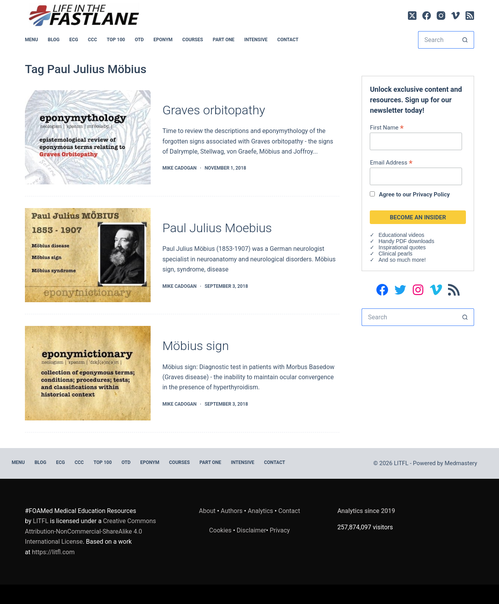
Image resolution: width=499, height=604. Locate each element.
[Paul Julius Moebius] (88, 255)
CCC (92, 39)
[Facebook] (426, 15)
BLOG (54, 39)
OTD (139, 39)
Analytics (260, 511)
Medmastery (461, 463)
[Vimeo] (455, 15)
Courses (192, 39)
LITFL (41, 521)
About (207, 511)
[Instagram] (441, 15)
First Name (387, 127)
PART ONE (224, 39)
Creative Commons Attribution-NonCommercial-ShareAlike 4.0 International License (90, 531)
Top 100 (116, 39)
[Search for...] (437, 40)
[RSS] (470, 15)
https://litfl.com (53, 552)
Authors (231, 511)
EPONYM (162, 39)
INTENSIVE (255, 39)
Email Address (391, 162)
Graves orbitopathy (213, 110)
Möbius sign (195, 345)
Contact (287, 39)
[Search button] (465, 40)
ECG (73, 39)
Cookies (221, 530)
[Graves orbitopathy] (88, 137)
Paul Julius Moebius (217, 228)
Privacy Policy (431, 194)
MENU (31, 39)
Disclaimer (251, 530)
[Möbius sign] (88, 373)
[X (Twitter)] (412, 15)
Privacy (280, 530)
